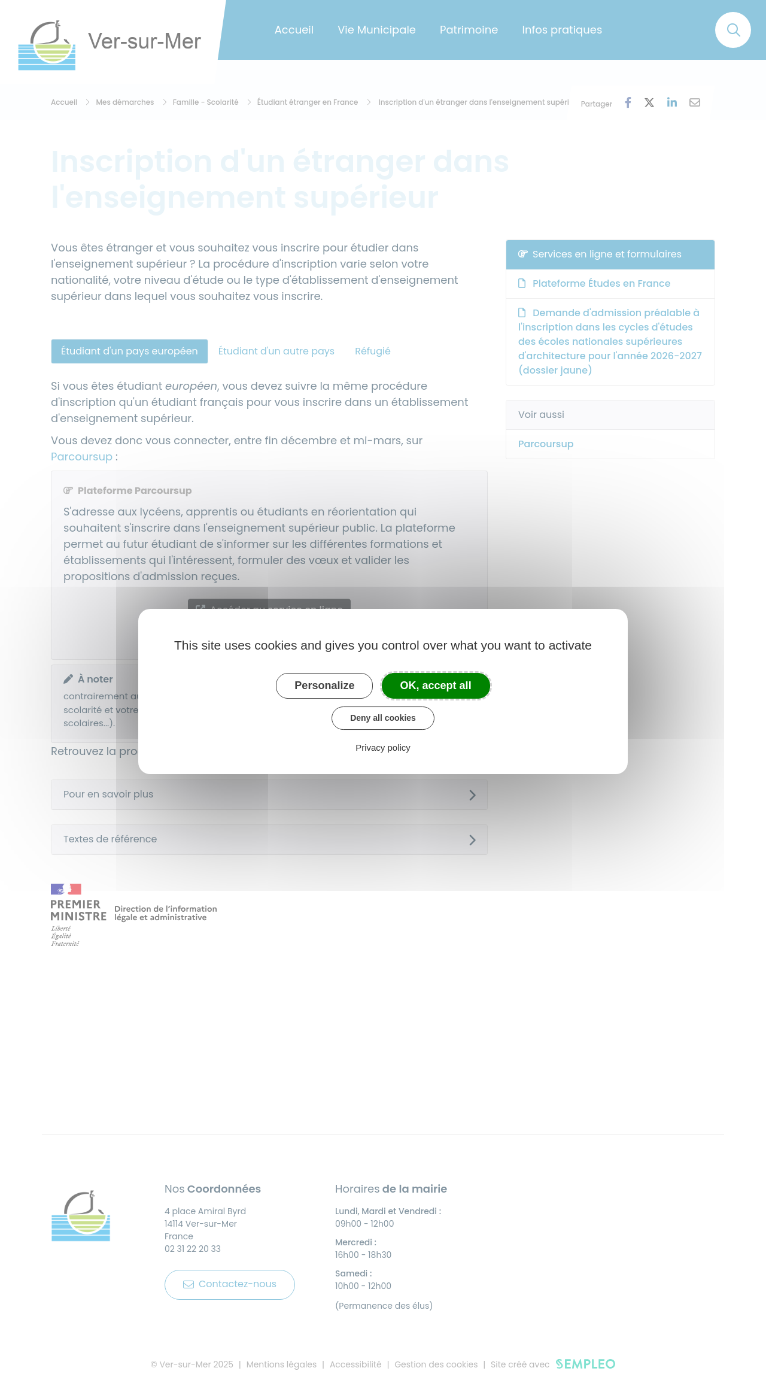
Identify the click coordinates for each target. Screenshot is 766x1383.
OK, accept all (436, 686)
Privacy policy (383, 747)
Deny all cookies (383, 718)
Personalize (324, 686)
